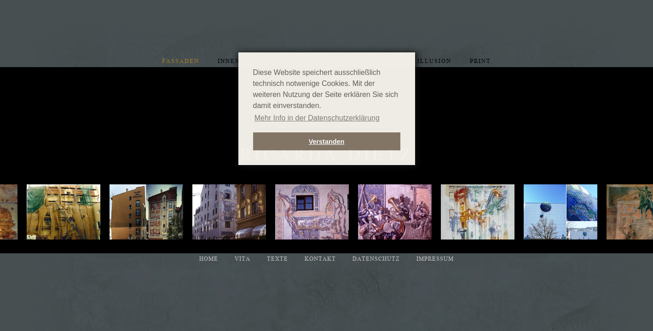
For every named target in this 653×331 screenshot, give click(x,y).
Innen (229, 61)
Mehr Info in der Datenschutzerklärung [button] (317, 118)
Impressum (435, 259)
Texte (277, 259)
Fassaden (180, 61)
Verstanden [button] (327, 141)
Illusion (434, 61)
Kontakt (320, 259)
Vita (242, 259)
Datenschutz (376, 259)
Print (480, 61)
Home (208, 259)
